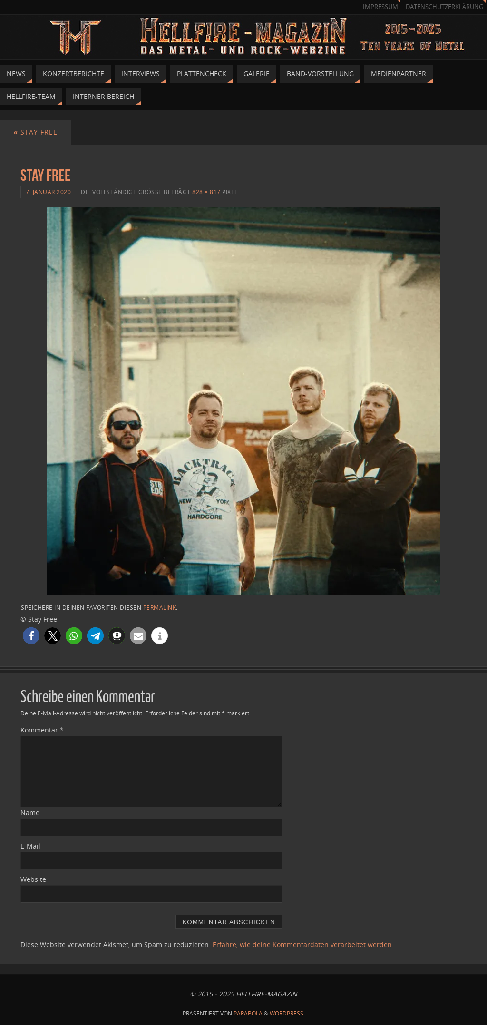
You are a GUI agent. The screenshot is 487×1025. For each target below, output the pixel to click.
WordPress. (287, 1013)
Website (33, 879)
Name (29, 812)
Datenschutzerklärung (444, 7)
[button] (31, 635)
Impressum (380, 7)
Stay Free (35, 132)
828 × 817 (206, 191)
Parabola (248, 1013)
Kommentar (42, 729)
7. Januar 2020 (48, 191)
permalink (159, 607)
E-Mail (30, 845)
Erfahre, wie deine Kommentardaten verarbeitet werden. (303, 944)
